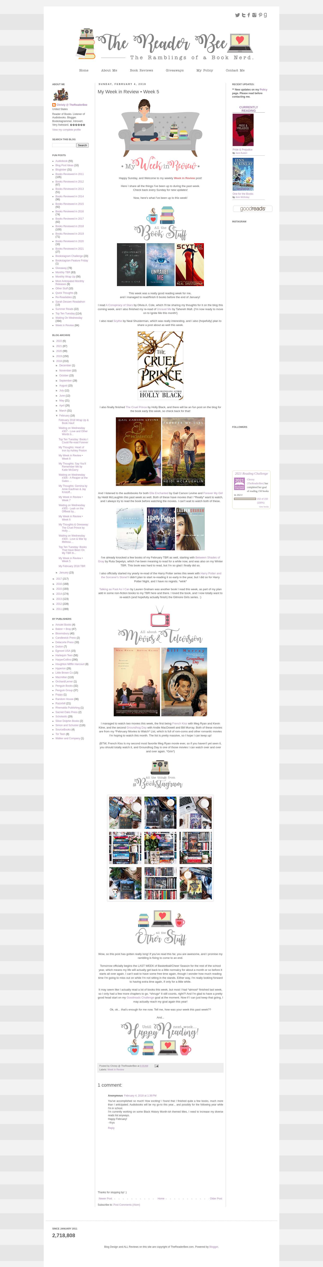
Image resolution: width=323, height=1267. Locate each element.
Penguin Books (64, 685)
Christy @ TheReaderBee (72, 104)
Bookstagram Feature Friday (71, 260)
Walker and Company (67, 738)
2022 (59, 340)
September (66, 380)
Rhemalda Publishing (67, 707)
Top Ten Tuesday (65, 313)
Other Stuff (61, 288)
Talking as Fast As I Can (114, 589)
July (62, 390)
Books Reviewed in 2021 (69, 248)
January (64, 572)
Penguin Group (64, 690)
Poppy (59, 694)
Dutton (59, 646)
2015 (59, 588)
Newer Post (105, 1198)
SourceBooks (63, 729)
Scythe (117, 321)
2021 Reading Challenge (251, 473)
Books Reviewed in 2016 (69, 211)
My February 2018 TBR (72, 566)
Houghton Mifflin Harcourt (70, 664)
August (63, 385)
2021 (59, 346)
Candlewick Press (65, 637)
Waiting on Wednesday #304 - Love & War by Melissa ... (73, 538)
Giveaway (61, 268)
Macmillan (61, 677)
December (65, 365)
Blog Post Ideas (64, 165)
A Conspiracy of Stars (119, 305)
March (63, 410)
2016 (59, 583)
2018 (59, 361)
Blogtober (60, 169)
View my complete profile (66, 129)
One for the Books (243, 193)
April (62, 405)
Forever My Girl (213, 493)
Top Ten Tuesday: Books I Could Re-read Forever (73, 441)
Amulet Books (63, 624)
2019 (59, 356)
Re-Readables (63, 297)
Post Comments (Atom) (126, 1204)
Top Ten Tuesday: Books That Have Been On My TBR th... (73, 550)
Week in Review (116, 1069)
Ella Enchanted (159, 493)
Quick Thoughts (64, 292)
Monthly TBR (62, 272)
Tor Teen (60, 734)
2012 (59, 603)
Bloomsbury (62, 633)
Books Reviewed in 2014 (69, 196)
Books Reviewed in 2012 (69, 181)
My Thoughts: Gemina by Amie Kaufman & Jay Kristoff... (73, 489)
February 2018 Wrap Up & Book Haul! (74, 422)
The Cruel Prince (136, 407)
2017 (59, 578)
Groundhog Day (137, 727)
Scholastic (61, 716)
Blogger (213, 1246)
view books (264, 506)
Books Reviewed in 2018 (69, 226)
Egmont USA (62, 650)
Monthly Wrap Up (65, 276)
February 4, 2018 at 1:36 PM (140, 1095)
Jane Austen (241, 153)
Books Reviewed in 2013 (69, 188)
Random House (64, 699)
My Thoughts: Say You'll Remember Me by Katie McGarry (72, 466)
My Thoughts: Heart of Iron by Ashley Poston (73, 449)
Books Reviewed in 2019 (69, 233)
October (64, 375)
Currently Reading (248, 109)
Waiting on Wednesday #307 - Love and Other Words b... (73, 431)
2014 (59, 593)
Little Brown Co (64, 672)
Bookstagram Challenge (69, 256)
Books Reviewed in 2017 (69, 218)
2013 (59, 598)
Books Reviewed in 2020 (69, 241)
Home (161, 1198)
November (65, 370)
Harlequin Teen (64, 655)
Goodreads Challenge (140, 997)
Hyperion (60, 668)
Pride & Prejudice (243, 149)
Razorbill (60, 703)
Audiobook (61, 161)
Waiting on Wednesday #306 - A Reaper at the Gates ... (73, 478)
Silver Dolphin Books (67, 720)
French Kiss (179, 723)
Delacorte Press (64, 642)
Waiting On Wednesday (68, 317)
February (64, 415)
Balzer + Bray (63, 628)
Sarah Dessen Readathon (70, 301)
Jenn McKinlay (242, 197)
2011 (59, 609)
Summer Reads (64, 309)
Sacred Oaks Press (66, 712)
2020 (59, 351)
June (62, 395)
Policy (263, 89)
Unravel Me (164, 309)
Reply (111, 1128)
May (62, 400)
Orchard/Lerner (64, 681)
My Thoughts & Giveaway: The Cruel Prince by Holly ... (74, 527)
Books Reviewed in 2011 (69, 174)
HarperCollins (63, 659)
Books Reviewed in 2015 (69, 203)
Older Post (216, 1198)
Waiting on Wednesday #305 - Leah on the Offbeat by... (72, 508)
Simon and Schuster (67, 725)
